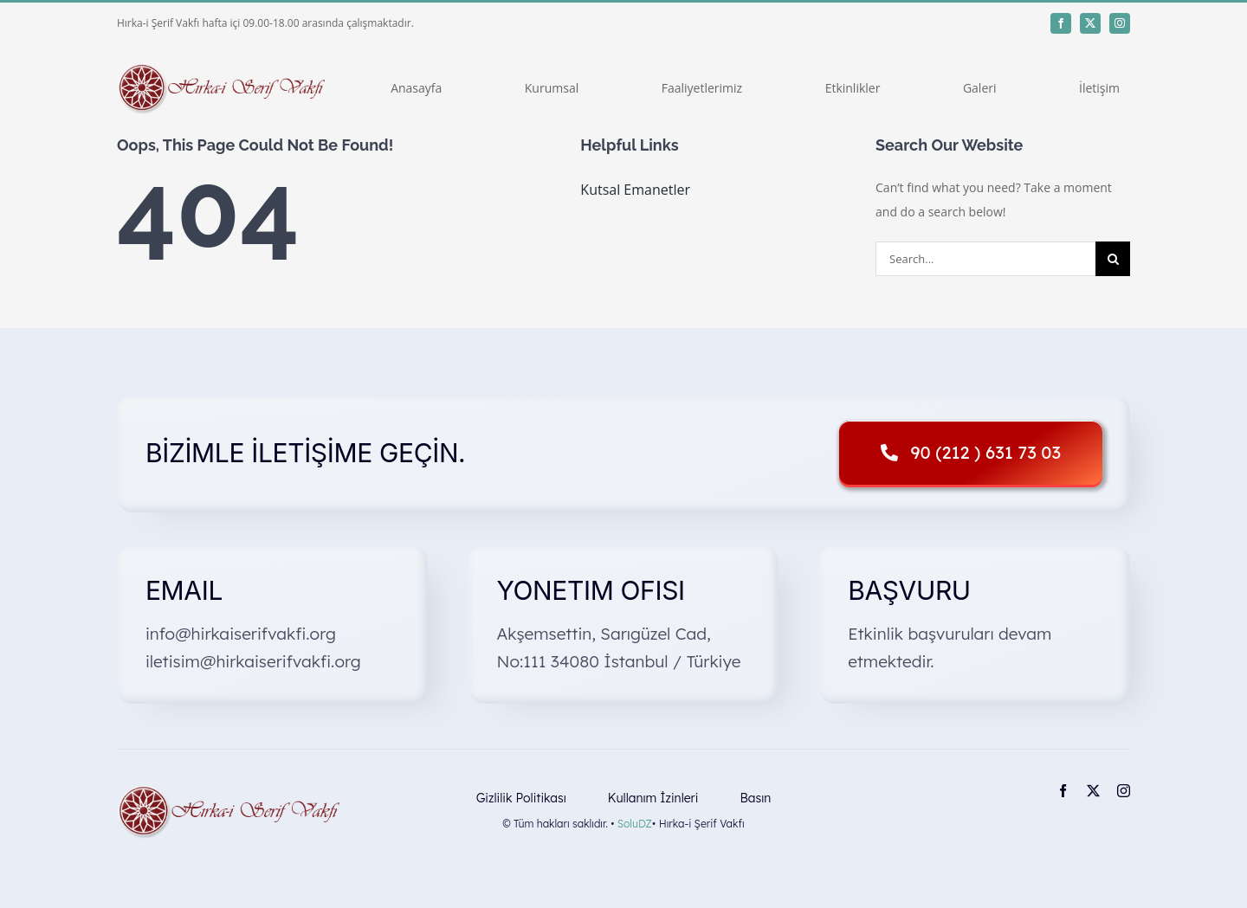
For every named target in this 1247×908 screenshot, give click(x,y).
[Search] (1112, 258)
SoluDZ (634, 823)
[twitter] (1090, 23)
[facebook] (1060, 23)
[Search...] (985, 258)
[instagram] (1119, 23)
